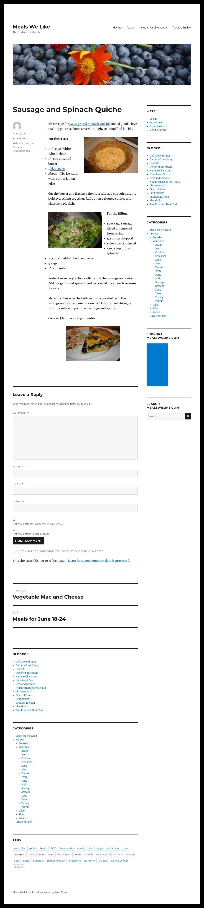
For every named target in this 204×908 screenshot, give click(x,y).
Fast (23, 769)
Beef (23, 754)
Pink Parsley (22, 699)
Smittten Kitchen (25, 702)
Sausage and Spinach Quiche (89, 124)
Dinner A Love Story (27, 665)
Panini (25, 773)
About (131, 27)
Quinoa (103, 860)
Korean (88, 854)
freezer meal (64, 854)
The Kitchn (22, 706)
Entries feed (156, 122)
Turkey (25, 803)
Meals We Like (31, 27)
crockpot (19, 854)
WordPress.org (158, 130)
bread (80, 848)
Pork (24, 784)
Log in (153, 118)
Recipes (30, 143)
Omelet (118, 854)
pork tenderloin (56, 860)
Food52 (20, 669)
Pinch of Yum (23, 695)
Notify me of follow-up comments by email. (38, 523)
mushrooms (103, 854)
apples (33, 848)
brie (90, 848)
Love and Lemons (25, 684)
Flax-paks (57, 168)
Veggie (25, 806)
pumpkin (89, 860)
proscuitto (75, 860)
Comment (21, 412)
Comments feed (158, 126)
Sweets (23, 818)
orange (130, 854)
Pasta (24, 777)
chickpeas (113, 848)
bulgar (100, 848)
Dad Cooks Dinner (26, 661)
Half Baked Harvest (26, 676)
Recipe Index (181, 27)
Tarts (24, 799)
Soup (24, 795)
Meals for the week (154, 27)
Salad (22, 810)
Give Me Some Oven (27, 672)
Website (19, 501)
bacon (43, 848)
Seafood (25, 792)
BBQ (54, 848)
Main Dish (18, 143)
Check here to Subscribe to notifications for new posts (58, 551)
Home (117, 27)
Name (18, 466)
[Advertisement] (158, 365)
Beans (24, 750)
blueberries (66, 848)
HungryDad (20, 133)
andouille (19, 848)
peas (16, 860)
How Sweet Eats (25, 680)
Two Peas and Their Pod (29, 710)
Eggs (24, 765)
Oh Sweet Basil (24, 691)
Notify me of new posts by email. (31, 533)
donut (41, 854)
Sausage (18, 147)
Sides (22, 814)
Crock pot (26, 762)
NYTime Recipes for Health (31, 687)
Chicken (26, 758)
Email (18, 484)
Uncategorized (21, 150)
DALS (31, 854)
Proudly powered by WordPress (49, 892)
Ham (78, 854)
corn (125, 848)
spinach (18, 866)
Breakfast (24, 743)
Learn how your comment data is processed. (99, 560)
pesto (26, 860)
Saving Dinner (119, 860)
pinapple (38, 860)
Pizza (24, 780)
